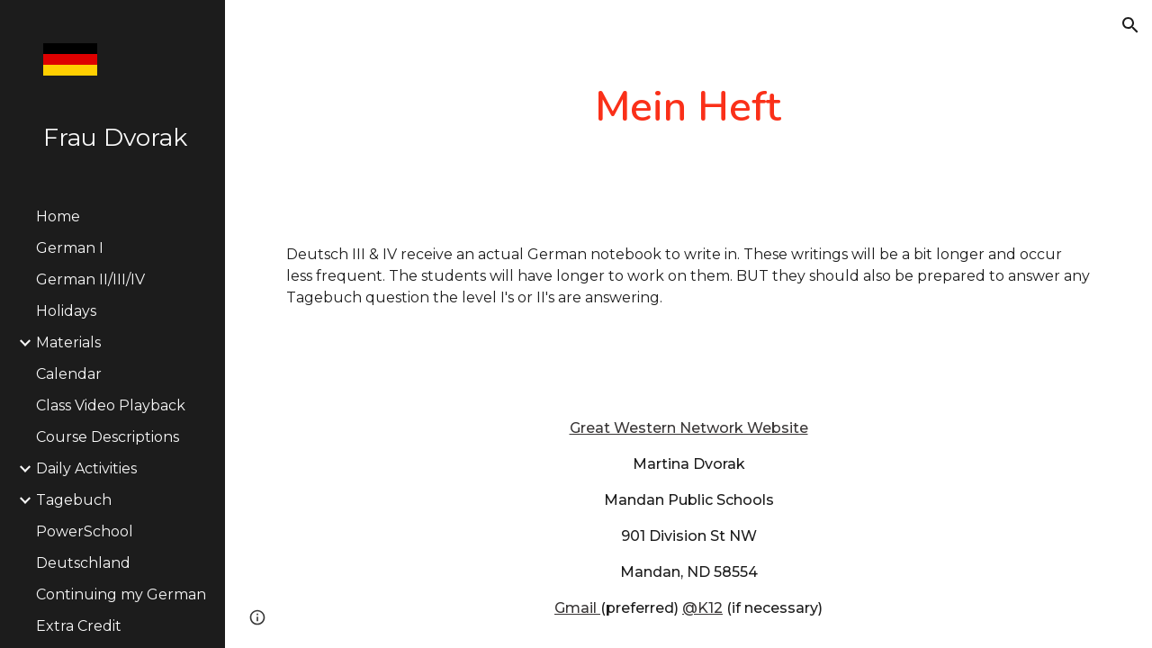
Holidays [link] (66, 311)
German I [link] (70, 247)
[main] (688, 107)
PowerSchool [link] (84, 531)
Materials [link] (68, 342)
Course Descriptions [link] (107, 437)
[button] (1130, 25)
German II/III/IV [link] (90, 279)
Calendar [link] (69, 373)
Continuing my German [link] (121, 594)
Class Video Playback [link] (110, 405)
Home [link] (58, 216)
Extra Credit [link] (79, 625)
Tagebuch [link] (74, 499)
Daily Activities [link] (86, 468)
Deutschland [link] (83, 563)
